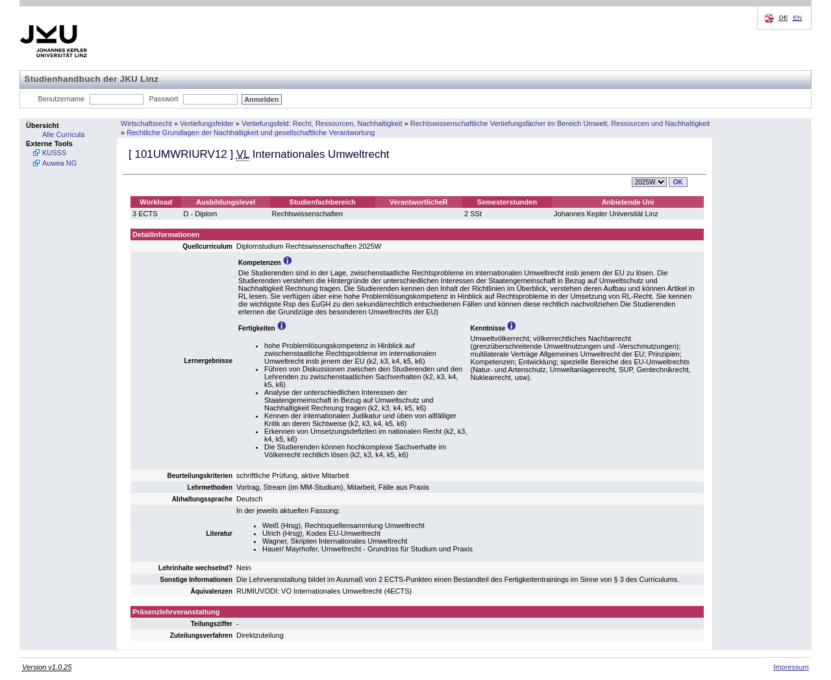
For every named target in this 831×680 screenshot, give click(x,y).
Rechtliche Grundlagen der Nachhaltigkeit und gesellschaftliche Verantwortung (251, 132)
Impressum (790, 667)
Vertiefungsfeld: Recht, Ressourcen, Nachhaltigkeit (322, 123)
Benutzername (61, 99)
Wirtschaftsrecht (146, 123)
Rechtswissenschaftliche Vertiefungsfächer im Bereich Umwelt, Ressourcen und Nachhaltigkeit (560, 123)
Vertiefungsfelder (207, 123)
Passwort (163, 99)
